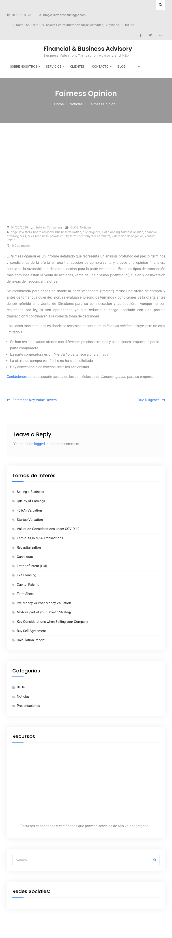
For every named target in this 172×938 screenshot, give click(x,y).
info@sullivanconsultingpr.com (64, 15)
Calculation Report (31, 640)
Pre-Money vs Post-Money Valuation (44, 603)
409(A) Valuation (29, 510)
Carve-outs (25, 557)
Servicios (53, 66)
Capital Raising (28, 585)
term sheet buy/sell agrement (90, 236)
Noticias (85, 227)
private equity (59, 236)
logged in (41, 444)
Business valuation (68, 232)
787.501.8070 (21, 15)
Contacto (100, 66)
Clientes (77, 66)
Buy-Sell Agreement (31, 631)
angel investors (21, 232)
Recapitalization (29, 548)
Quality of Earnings (31, 501)
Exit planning (111, 232)
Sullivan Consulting (48, 227)
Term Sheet (25, 594)
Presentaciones (28, 706)
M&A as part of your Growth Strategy (44, 612)
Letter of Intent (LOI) (32, 566)
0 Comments (21, 245)
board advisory (43, 232)
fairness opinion (132, 232)
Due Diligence (148, 400)
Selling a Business (30, 492)
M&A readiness (38, 236)
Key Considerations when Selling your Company (52, 622)
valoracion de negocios (128, 236)
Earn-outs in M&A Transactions (40, 538)
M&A (23, 236)
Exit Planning (26, 575)
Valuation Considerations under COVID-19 (48, 529)
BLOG (121, 66)
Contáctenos (17, 377)
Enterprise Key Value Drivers (35, 400)
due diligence (92, 232)
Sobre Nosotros (23, 66)
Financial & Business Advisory (88, 49)
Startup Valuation (30, 520)
